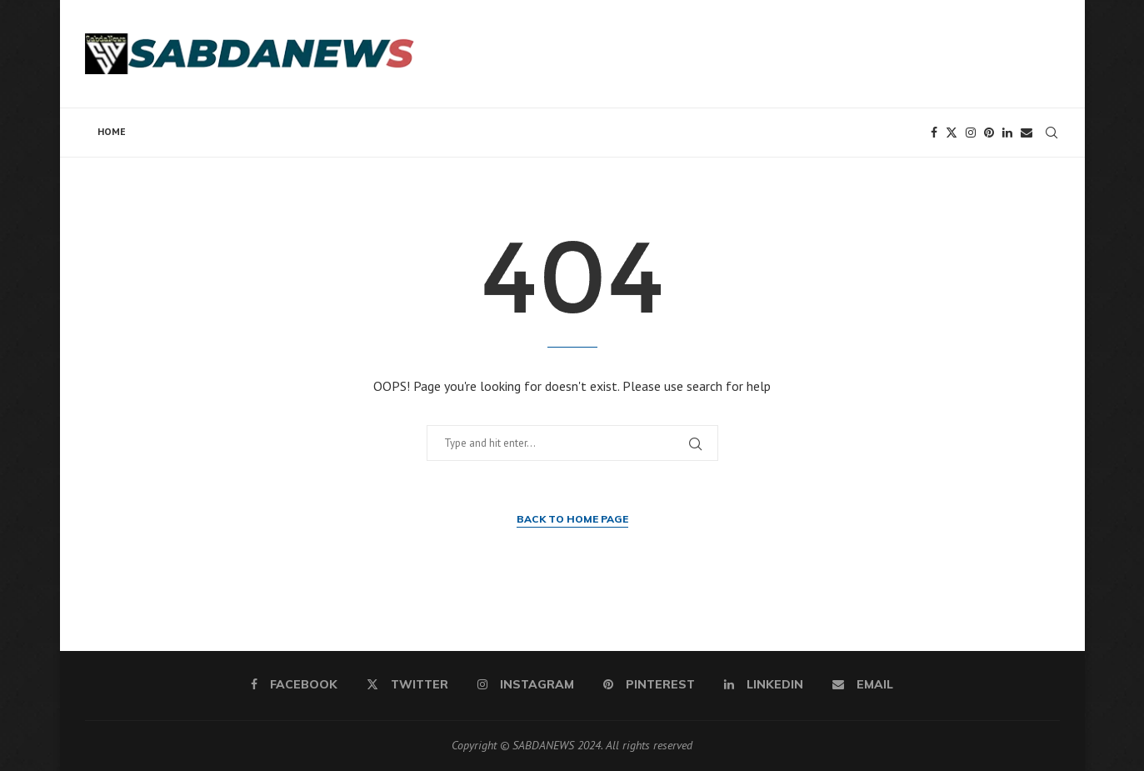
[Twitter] (951, 132)
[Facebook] (934, 132)
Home (111, 131)
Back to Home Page (572, 519)
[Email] (1026, 132)
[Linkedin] (1007, 132)
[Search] (1051, 132)
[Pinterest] (989, 132)
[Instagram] (971, 132)
